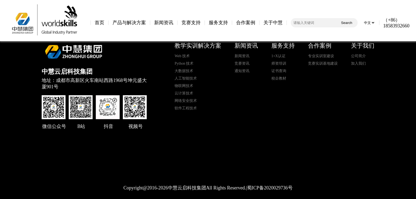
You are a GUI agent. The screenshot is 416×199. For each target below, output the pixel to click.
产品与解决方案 (129, 22)
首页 (99, 22)
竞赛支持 (191, 22)
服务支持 (218, 22)
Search (346, 23)
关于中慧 (273, 22)
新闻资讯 (163, 22)
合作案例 (245, 22)
